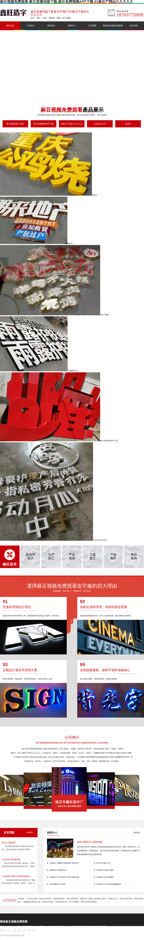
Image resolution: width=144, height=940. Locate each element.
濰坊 (29, 930)
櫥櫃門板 (83, 899)
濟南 (14, 930)
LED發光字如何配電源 (11, 859)
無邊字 (128, 124)
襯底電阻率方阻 (61, 902)
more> (30, 832)
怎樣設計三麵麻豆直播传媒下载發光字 (64, 863)
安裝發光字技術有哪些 (105, 877)
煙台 (34, 930)
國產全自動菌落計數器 (97, 899)
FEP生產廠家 (74, 902)
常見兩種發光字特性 (57, 884)
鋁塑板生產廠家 (47, 902)
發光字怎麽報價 (8, 843)
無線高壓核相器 (72, 899)
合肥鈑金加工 (112, 899)
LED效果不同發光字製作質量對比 (16, 876)
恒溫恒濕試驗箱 (45, 899)
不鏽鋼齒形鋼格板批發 (31, 902)
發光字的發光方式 (103, 863)
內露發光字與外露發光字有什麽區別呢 (64, 877)
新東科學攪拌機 (125, 899)
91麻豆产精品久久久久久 (72, 124)
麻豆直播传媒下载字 (15, 124)
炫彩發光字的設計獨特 (105, 870)
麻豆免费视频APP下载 (43, 124)
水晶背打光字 (100, 124)
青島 (24, 930)
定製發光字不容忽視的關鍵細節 (108, 884)
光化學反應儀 (32, 899)
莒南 (19, 930)
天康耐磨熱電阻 (58, 899)
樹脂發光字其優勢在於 (58, 870)
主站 (10, 930)
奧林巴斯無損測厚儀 (89, 902)
